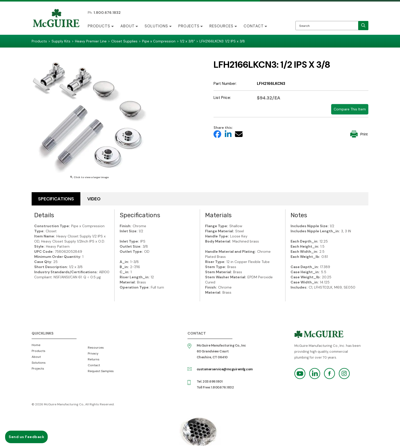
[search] (363, 25)
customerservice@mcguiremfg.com (225, 369)
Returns (93, 359)
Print (359, 134)
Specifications (56, 199)
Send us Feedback (26, 436)
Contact (254, 26)
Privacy (93, 353)
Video (94, 199)
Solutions (156, 26)
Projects (189, 26)
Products (99, 26)
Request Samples (101, 371)
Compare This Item (350, 109)
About (127, 26)
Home (36, 345)
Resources (222, 26)
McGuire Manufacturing (56, 19)
